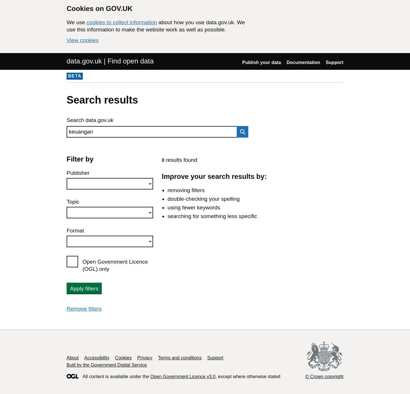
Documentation (303, 62)
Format (75, 231)
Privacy (144, 357)
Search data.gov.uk (90, 120)
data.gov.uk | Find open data (110, 61)
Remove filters (84, 309)
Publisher (78, 173)
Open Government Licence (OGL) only (115, 265)
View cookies (83, 40)
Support (334, 62)
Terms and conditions (180, 357)
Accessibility (96, 357)
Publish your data (261, 62)
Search (241, 132)
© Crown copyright (324, 376)
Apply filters (84, 289)
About (73, 357)
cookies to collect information (121, 22)
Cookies (123, 357)
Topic (73, 202)
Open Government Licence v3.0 (182, 376)
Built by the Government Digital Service (107, 365)
